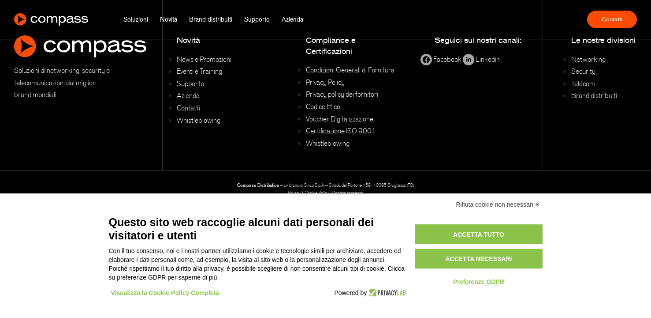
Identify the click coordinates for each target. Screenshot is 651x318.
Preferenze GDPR (478, 281)
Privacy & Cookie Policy (308, 193)
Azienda (292, 19)
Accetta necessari (478, 258)
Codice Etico (323, 106)
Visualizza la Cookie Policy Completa (165, 292)
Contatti (612, 19)
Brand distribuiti (210, 19)
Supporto (257, 19)
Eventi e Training (199, 71)
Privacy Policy (325, 82)
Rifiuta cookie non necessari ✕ (498, 204)
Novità (168, 19)
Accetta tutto (478, 234)
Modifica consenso (347, 193)
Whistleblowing (198, 120)
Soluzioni (135, 19)
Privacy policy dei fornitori (342, 94)
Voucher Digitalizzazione (339, 119)
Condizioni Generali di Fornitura (350, 70)
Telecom (583, 83)
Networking (588, 59)
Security (583, 71)
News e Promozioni (204, 59)
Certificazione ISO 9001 (341, 131)
